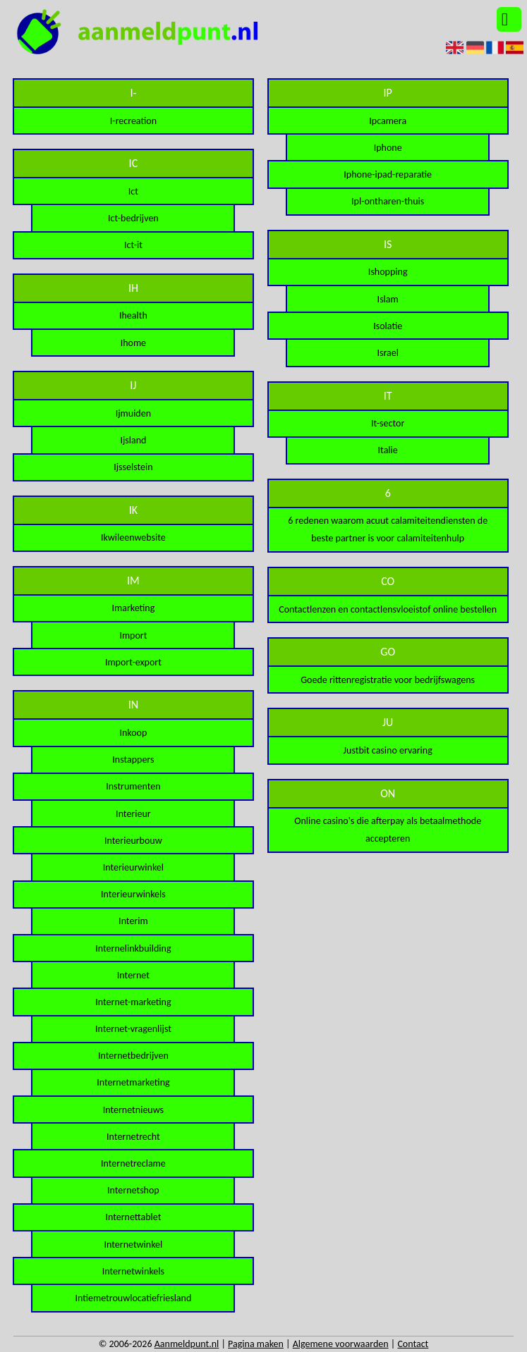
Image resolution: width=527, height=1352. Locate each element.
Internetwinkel (133, 1244)
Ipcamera (387, 121)
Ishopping (388, 272)
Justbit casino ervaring (388, 750)
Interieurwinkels (133, 894)
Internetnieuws (133, 1110)
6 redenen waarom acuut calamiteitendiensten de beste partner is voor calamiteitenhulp (387, 529)
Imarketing (133, 608)
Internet (133, 975)
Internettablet (133, 1217)
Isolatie (387, 326)
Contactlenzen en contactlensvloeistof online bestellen (388, 609)
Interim (133, 921)
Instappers (133, 760)
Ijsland (133, 440)
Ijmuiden (133, 413)
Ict (133, 191)
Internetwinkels (133, 1271)
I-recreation (133, 121)
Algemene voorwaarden (341, 1344)
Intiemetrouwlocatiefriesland (133, 1298)
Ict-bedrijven (133, 218)
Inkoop (133, 733)
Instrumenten (133, 786)
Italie (388, 450)
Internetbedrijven (133, 1056)
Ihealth (133, 315)
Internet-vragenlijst (133, 1029)
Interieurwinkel (133, 867)
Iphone (388, 148)
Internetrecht (133, 1137)
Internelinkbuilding (133, 948)
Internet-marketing (133, 1002)
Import (133, 635)
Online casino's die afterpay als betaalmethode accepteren (387, 829)
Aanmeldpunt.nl (187, 1344)
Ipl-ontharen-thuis (387, 201)
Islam (388, 299)
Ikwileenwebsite (133, 537)
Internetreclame (133, 1163)
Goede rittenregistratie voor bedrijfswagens (388, 680)
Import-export (133, 662)
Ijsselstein (133, 467)
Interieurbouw (133, 841)
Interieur (133, 814)
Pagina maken (256, 1344)
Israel (387, 353)
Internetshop (133, 1190)
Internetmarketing (133, 1082)
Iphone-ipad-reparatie (388, 174)
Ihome (133, 343)
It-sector (387, 423)
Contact (412, 1344)
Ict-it (133, 245)
